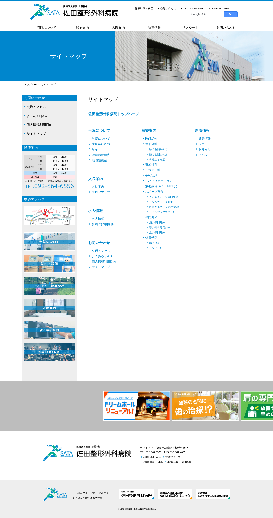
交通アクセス (168, 8)
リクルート (190, 27)
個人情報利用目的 (39, 124)
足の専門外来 (157, 232)
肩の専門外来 (157, 222)
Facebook (148, 461)
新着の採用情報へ (104, 224)
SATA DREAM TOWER (89, 498)
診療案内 (82, 27)
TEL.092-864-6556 (193, 8)
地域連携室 (99, 160)
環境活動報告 (101, 155)
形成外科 (151, 164)
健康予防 (151, 237)
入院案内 (118, 27)
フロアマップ (101, 192)
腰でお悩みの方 (158, 149)
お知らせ (205, 149)
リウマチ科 (152, 170)
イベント (205, 155)
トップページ (31, 84)
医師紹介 (151, 138)
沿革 (95, 149)
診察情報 (205, 138)
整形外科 (151, 144)
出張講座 (154, 243)
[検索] (205, 14)
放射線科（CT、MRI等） (162, 186)
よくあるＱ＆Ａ (102, 256)
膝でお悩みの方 (158, 154)
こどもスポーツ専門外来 (163, 197)
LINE (160, 461)
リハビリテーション (158, 180)
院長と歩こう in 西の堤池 (164, 207)
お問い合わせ (226, 27)
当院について (46, 27)
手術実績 (151, 175)
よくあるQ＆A (37, 116)
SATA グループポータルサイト (93, 492)
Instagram (172, 461)
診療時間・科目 (144, 8)
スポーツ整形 (154, 191)
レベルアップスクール (162, 212)
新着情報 (154, 27)
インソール (155, 248)
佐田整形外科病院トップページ (113, 114)
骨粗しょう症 (157, 159)
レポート (205, 144)
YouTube (186, 461)
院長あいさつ (101, 144)
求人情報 (95, 211)
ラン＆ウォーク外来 (161, 202)
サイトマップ (36, 133)
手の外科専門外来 (159, 227)
